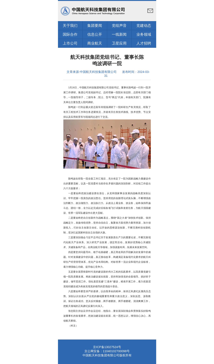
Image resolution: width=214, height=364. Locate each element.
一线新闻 (119, 34)
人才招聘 (143, 43)
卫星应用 (119, 43)
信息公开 (94, 34)
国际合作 (70, 34)
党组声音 (119, 25)
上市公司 (70, 43)
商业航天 (94, 43)
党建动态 (143, 25)
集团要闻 (94, 25)
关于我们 (70, 25)
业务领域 (143, 34)
